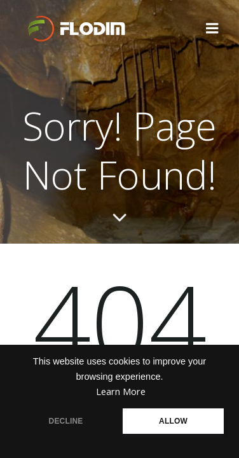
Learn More (121, 391)
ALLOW (173, 421)
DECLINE (66, 421)
